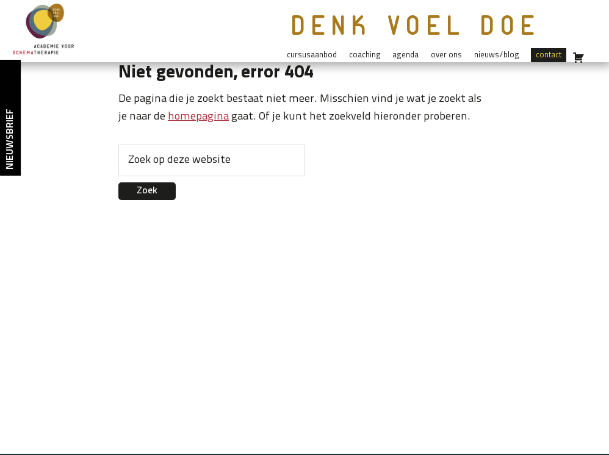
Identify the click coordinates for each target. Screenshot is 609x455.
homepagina (198, 117)
